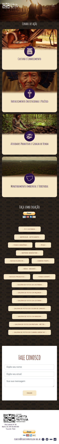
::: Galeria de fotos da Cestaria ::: (29, 300)
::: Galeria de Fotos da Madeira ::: (29, 316)
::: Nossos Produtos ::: (17, 276)
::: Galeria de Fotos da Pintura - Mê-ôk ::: (29, 324)
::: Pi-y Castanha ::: (30, 229)
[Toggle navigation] (53, 5)
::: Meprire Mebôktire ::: (29, 253)
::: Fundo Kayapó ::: (44, 276)
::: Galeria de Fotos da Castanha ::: (29, 284)
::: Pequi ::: (43, 245)
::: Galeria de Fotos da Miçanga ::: (29, 292)
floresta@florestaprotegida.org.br (27, 439)
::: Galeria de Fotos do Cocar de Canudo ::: (29, 308)
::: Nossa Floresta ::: (17, 261)
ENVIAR (29, 393)
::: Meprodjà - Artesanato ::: (29, 237)
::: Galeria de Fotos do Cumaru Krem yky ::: (29, 332)
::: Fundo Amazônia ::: (20, 245)
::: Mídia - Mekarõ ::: (29, 269)
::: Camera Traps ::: (43, 261)
